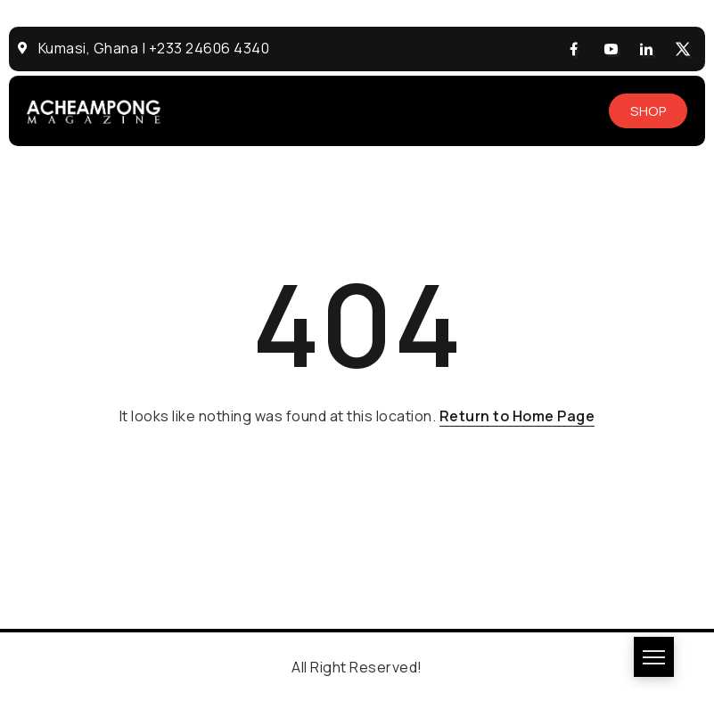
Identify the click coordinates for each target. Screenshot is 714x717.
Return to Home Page (517, 416)
